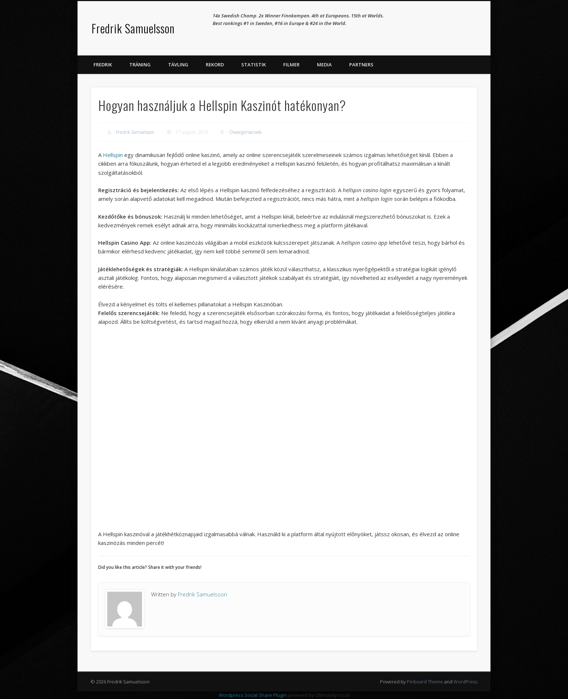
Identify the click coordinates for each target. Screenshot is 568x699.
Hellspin (113, 154)
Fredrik (102, 64)
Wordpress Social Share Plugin (253, 695)
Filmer (291, 64)
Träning (140, 64)
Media (324, 64)
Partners (361, 64)
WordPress (465, 681)
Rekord (215, 64)
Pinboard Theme (425, 681)
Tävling (178, 64)
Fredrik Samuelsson (133, 28)
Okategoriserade (245, 132)
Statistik (253, 64)
